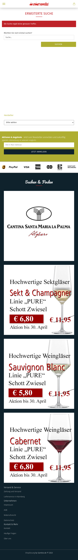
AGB (5, 510)
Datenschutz (9, 520)
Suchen (58, 44)
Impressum (8, 505)
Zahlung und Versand (12, 491)
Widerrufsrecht (10, 515)
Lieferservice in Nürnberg (14, 497)
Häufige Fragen (10, 533)
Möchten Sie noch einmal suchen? (18, 33)
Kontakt (7, 528)
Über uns (7, 539)
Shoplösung (30, 553)
